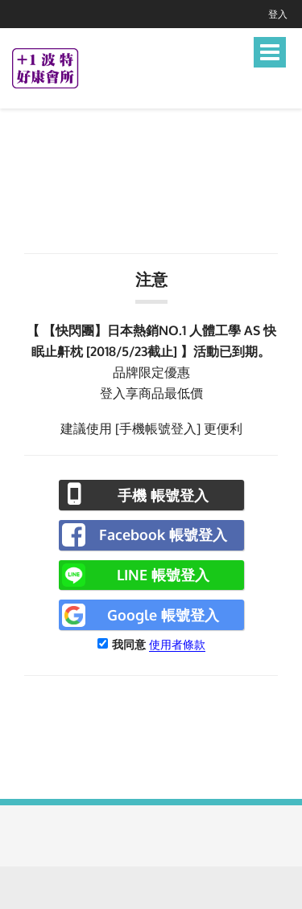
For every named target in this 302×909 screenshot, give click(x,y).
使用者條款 (177, 644)
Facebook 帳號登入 (163, 534)
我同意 (129, 644)
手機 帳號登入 (163, 495)
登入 (278, 14)
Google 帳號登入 (163, 615)
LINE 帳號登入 (163, 574)
